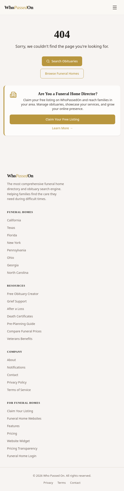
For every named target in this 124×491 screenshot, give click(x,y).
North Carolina (17, 273)
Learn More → (62, 128)
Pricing (12, 433)
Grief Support (17, 301)
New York (14, 243)
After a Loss (15, 309)
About (11, 360)
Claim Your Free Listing (62, 119)
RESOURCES (16, 285)
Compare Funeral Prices (24, 331)
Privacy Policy (16, 382)
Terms (61, 483)
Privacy (48, 483)
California (14, 220)
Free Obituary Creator (23, 294)
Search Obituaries (62, 61)
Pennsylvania (16, 250)
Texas (11, 228)
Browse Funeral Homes (62, 73)
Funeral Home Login (21, 456)
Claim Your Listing (20, 411)
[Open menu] (115, 7)
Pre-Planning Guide (21, 324)
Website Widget (18, 441)
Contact (12, 375)
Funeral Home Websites (24, 418)
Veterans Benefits (19, 339)
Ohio (10, 258)
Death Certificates (20, 316)
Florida (12, 235)
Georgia (13, 265)
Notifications (16, 367)
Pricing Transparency (22, 448)
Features (13, 426)
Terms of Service (19, 390)
